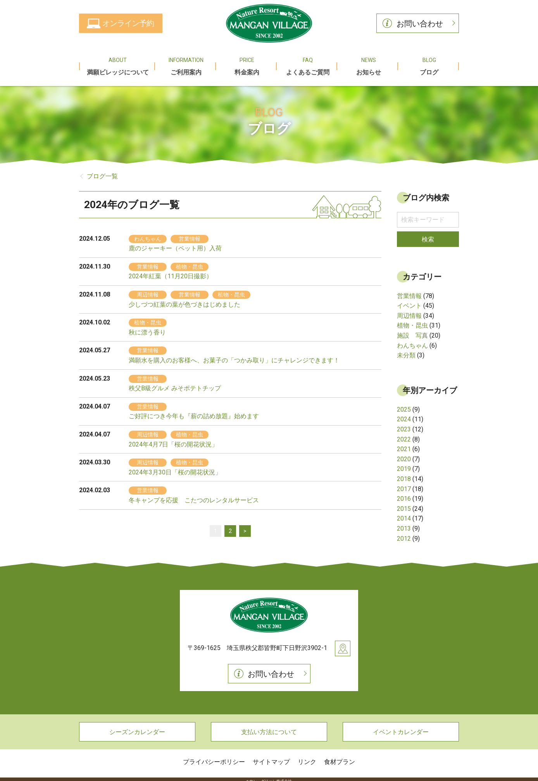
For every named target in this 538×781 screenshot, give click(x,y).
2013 (404, 524)
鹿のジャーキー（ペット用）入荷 (175, 244)
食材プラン (339, 757)
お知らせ (367, 63)
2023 (404, 425)
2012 (404, 534)
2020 (404, 455)
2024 (404, 415)
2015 (404, 504)
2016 (404, 494)
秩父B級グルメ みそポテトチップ (175, 384)
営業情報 (409, 291)
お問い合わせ (420, 23)
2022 (404, 435)
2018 (404, 474)
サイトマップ (271, 757)
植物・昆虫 (412, 321)
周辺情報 (409, 311)
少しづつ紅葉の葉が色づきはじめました (184, 300)
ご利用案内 (185, 63)
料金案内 (246, 63)
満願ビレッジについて (117, 63)
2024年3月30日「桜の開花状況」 (175, 468)
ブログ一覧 (102, 172)
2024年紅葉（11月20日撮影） (170, 272)
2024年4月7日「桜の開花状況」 (173, 440)
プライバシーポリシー (214, 757)
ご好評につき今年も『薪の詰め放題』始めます (194, 412)
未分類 (406, 351)
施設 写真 (412, 331)
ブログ (428, 63)
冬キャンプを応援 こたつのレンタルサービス (194, 496)
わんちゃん (412, 341)
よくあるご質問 (307, 63)
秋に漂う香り (147, 328)
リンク (307, 757)
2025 (404, 405)
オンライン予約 (128, 23)
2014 (404, 514)
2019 (404, 465)
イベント (409, 301)
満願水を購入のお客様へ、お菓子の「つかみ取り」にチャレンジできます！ (234, 356)
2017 (404, 484)
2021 (404, 444)
